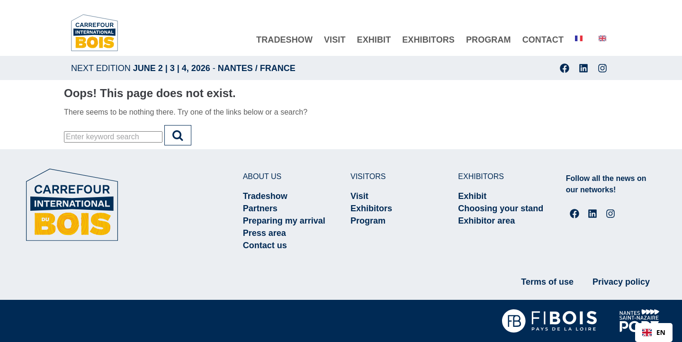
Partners (260, 208)
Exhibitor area (486, 220)
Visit (359, 196)
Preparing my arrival (284, 220)
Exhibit (472, 196)
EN (653, 332)
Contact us (265, 245)
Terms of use (547, 282)
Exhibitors (371, 208)
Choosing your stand (500, 208)
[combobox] (654, 332)
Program (368, 220)
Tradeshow (265, 196)
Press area (264, 233)
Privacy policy (621, 282)
